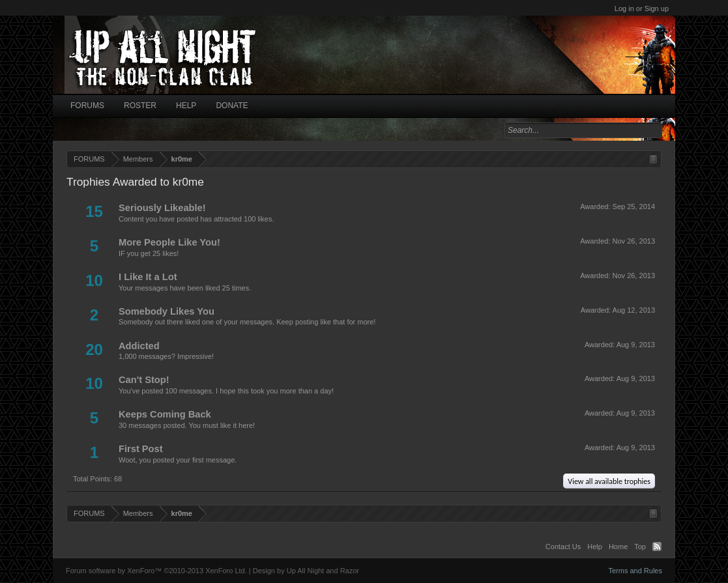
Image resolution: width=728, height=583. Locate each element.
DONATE (232, 105)
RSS (657, 546)
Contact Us (563, 546)
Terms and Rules (635, 571)
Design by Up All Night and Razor (306, 571)
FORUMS (87, 105)
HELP (186, 105)
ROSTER (140, 105)
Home (618, 546)
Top (640, 546)
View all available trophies (609, 481)
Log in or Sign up (642, 8)
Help (594, 546)
